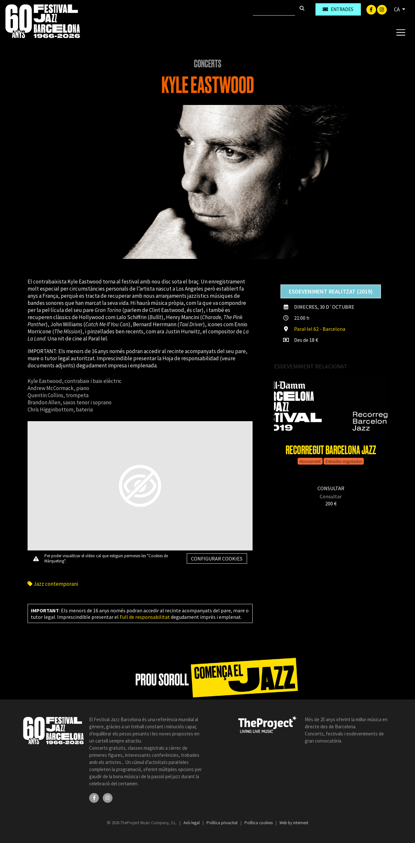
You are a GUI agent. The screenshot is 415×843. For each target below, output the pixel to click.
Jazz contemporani (53, 583)
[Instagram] (382, 9)
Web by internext (293, 823)
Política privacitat (223, 823)
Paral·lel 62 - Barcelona (319, 329)
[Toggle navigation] (400, 32)
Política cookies (259, 823)
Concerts (207, 63)
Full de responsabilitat (145, 617)
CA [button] (397, 9)
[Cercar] (274, 9)
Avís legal (192, 823)
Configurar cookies (217, 558)
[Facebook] (371, 9)
